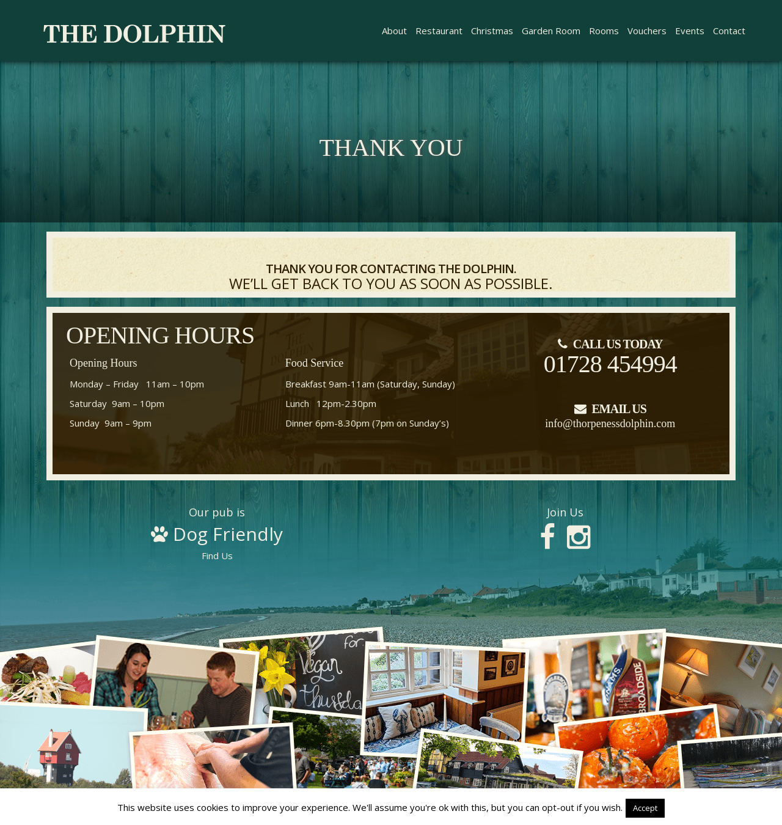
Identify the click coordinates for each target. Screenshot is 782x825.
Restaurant (438, 30)
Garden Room (551, 30)
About (394, 30)
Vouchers (647, 30)
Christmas (492, 30)
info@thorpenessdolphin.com (610, 423)
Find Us (216, 534)
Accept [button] (645, 807)
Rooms (604, 30)
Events (689, 30)
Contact (729, 30)
